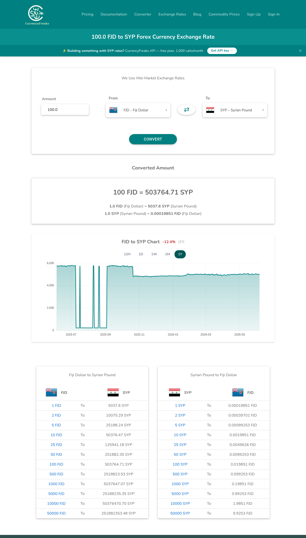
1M (167, 254)
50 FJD (56, 454)
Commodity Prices (224, 14)
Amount (49, 99)
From (113, 98)
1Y (180, 254)
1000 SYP (180, 484)
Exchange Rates (172, 14)
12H (127, 254)
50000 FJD (56, 513)
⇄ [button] (186, 109)
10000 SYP (180, 503)
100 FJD (56, 464)
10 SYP (180, 435)
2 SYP (180, 415)
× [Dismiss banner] (300, 50)
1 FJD (56, 405)
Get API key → (222, 51)
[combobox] (138, 110)
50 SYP (180, 454)
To (208, 98)
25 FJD (56, 444)
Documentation (114, 14)
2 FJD (56, 415)
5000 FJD (56, 493)
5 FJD (56, 425)
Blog (197, 14)
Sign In (274, 14)
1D (141, 254)
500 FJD (56, 474)
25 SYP (180, 444)
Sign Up (254, 14)
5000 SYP (180, 493)
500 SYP (180, 474)
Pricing (87, 14)
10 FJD (56, 435)
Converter (142, 14)
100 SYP (180, 464)
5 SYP (180, 425)
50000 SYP (180, 513)
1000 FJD (56, 484)
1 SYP (180, 405)
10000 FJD (56, 503)
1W (154, 254)
